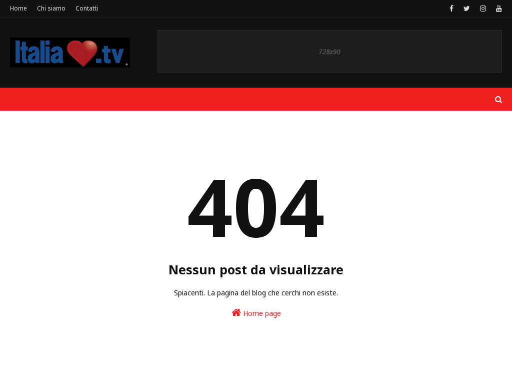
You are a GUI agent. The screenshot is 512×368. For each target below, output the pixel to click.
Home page (256, 312)
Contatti (87, 8)
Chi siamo (51, 8)
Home (18, 8)
